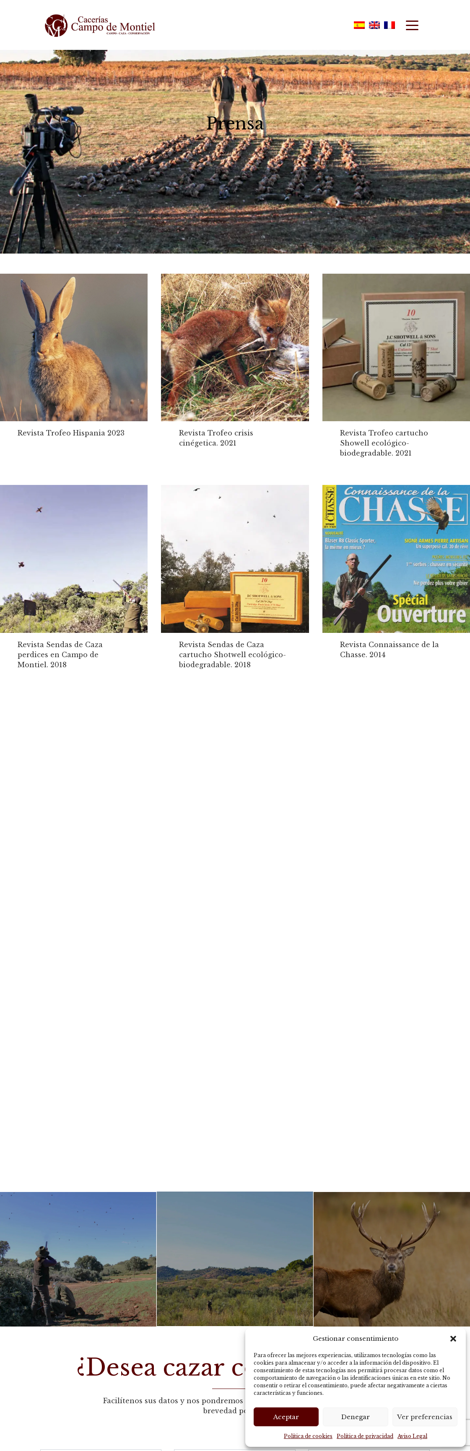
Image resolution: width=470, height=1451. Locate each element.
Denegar (355, 1417)
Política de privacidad (365, 1436)
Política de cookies (308, 1436)
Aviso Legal (412, 1436)
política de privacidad (89, 1400)
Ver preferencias (424, 1417)
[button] (453, 1338)
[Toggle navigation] (412, 25)
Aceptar (286, 1417)
